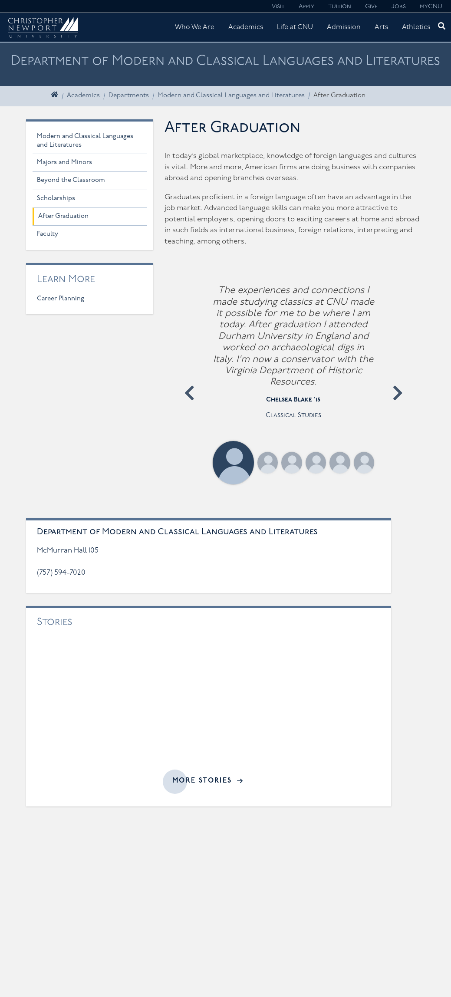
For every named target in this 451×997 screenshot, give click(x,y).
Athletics (416, 27)
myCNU (431, 6)
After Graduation (63, 216)
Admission (344, 27)
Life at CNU (295, 27)
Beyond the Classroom (71, 180)
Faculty (47, 234)
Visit (278, 6)
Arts (381, 27)
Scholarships (56, 198)
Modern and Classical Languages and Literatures (231, 95)
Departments (129, 95)
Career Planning (60, 299)
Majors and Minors (64, 162)
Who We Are (194, 27)
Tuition (339, 6)
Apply (306, 6)
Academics (245, 27)
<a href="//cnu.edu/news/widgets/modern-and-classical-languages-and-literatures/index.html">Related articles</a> (209, 705)
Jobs (399, 6)
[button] (189, 393)
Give (371, 6)
